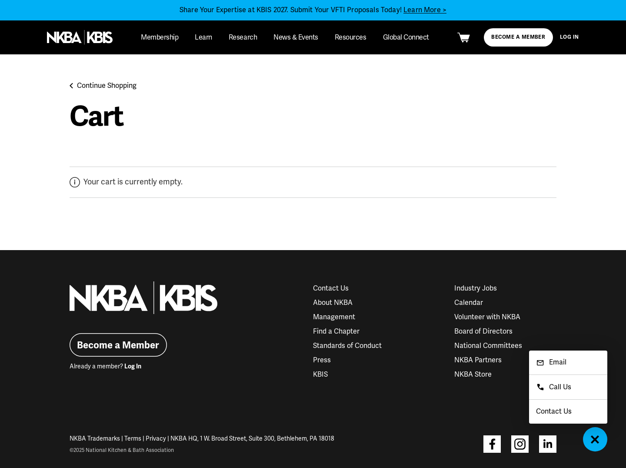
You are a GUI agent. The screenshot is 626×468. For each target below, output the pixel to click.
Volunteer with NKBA (487, 317)
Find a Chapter (336, 331)
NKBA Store (473, 374)
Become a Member (518, 37)
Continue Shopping (103, 85)
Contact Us (331, 288)
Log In (569, 37)
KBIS (320, 374)
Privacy (156, 438)
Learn (203, 37)
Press (322, 360)
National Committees (488, 345)
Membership (159, 37)
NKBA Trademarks (95, 438)
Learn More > (424, 10)
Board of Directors (483, 331)
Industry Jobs (475, 288)
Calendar (468, 302)
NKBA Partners (478, 360)
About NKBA (333, 302)
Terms (132, 438)
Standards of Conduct (347, 345)
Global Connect (406, 37)
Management (334, 317)
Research (243, 37)
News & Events (295, 37)
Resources (350, 37)
